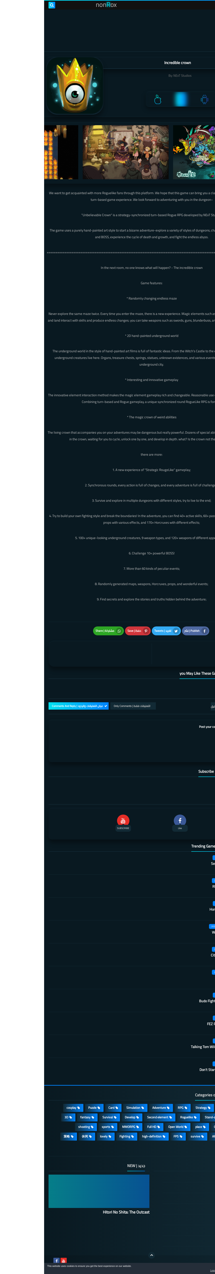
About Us (190, 1241)
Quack (186, 978)
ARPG (172, 1136)
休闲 (41, 1136)
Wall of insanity (179, 932)
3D (22, 1117)
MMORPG (84, 1127)
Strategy (157, 1108)
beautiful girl (195, 1136)
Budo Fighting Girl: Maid (173, 1001)
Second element (113, 1117)
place (154, 1127)
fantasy (41, 1117)
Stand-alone (169, 1117)
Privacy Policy (187, 1209)
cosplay (27, 1108)
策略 (23, 1136)
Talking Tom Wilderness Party (169, 1046)
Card (67, 1108)
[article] (57, 653)
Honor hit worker (178, 909)
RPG (136, 1108)
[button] (197, 1269)
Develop (86, 1117)
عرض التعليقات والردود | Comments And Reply (33, 705)
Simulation (89, 1108)
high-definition (107, 1136)
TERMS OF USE (186, 1198)
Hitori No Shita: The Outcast (82, 1212)
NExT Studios (138, 75)
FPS (132, 1136)
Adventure (115, 1108)
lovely (59, 1136)
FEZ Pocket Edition (177, 1023)
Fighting (80, 1136)
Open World (131, 1127)
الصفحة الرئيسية (185, 1177)
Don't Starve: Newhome (173, 1069)
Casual (179, 1108)
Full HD (107, 1127)
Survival (63, 1117)
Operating (176, 1127)
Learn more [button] (172, 1270)
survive (151, 1136)
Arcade (199, 1127)
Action (199, 1108)
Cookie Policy (187, 1219)
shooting (40, 1127)
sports (62, 1127)
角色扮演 (197, 1146)
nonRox (177, 1260)
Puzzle (48, 1108)
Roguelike (142, 1117)
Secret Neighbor (179, 863)
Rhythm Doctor (179, 886)
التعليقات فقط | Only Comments (88, 705)
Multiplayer (196, 1117)
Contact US (188, 1230)
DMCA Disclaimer (184, 1187)
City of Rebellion (179, 955)
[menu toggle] (207, 5)
